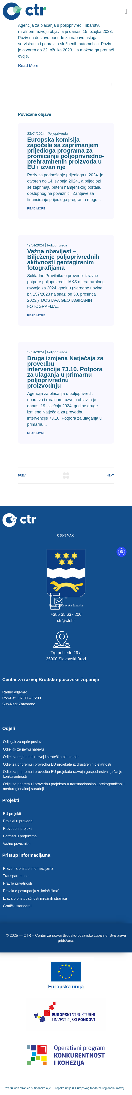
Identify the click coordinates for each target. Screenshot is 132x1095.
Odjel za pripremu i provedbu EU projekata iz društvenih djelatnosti (57, 764)
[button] (126, 11)
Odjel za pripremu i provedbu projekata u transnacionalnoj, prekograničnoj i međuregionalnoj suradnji (63, 786)
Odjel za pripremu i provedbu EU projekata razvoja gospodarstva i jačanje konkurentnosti (62, 774)
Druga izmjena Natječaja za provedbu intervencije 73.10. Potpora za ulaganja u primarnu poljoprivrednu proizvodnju (65, 372)
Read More (28, 65)
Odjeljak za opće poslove (23, 742)
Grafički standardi (17, 906)
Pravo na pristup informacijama (28, 868)
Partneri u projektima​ (20, 836)
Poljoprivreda (58, 133)
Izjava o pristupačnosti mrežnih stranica (35, 898)
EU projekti (12, 814)
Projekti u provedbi (18, 821)
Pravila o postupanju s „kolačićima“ (31, 891)
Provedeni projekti (17, 829)
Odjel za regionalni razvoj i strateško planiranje (41, 757)
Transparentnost (16, 876)
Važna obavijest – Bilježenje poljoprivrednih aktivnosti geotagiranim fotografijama (63, 259)
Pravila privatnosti (17, 883)
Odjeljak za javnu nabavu (23, 749)
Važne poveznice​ (17, 844)
